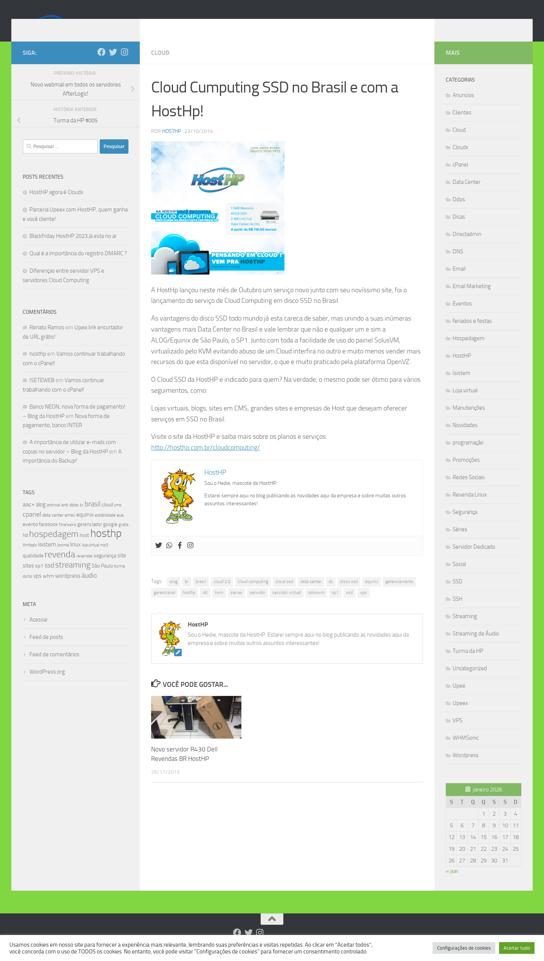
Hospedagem (469, 349)
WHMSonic (466, 749)
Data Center (467, 193)
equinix (371, 592)
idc (205, 603)
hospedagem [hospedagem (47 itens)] (54, 545)
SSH (457, 610)
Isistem (461, 384)
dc (331, 592)
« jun (452, 882)
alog (174, 592)
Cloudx (460, 158)
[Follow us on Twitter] (113, 63)
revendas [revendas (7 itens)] (84, 567)
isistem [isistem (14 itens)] (47, 555)
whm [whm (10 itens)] (48, 587)
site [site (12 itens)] (121, 566)
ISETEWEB (41, 391)
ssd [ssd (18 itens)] (49, 576)
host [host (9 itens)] (84, 546)
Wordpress (466, 766)
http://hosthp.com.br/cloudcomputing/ (205, 459)
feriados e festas (472, 332)
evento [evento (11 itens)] (30, 535)
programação (468, 453)
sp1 (335, 603)
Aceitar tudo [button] (517, 948)
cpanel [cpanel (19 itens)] (32, 525)
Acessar (38, 631)
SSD (457, 592)
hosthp (188, 603)
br (187, 592)
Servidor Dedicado (474, 558)
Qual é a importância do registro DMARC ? (78, 264)
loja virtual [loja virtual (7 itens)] (90, 556)
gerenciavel (164, 603)
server (236, 603)
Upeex (460, 714)
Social (459, 575)
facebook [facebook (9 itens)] (48, 535)
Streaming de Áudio (476, 645)
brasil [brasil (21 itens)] (92, 515)
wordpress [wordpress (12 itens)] (67, 587)
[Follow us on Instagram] (124, 63)
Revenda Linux (470, 506)
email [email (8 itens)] (70, 526)
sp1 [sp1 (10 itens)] (39, 577)
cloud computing (253, 592)
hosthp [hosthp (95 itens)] (106, 544)
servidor (257, 603)
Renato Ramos (46, 338)
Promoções (466, 471)
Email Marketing (472, 297)
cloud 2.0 (221, 592)
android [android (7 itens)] (53, 516)
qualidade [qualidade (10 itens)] (33, 567)
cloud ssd (284, 592)
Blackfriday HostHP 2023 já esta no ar (73, 247)
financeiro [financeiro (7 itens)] (67, 535)
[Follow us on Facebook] (101, 63)
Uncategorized (470, 679)
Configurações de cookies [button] (464, 948)
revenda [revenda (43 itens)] (60, 565)
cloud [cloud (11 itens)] (107, 516)
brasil (201, 592)
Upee (459, 697)
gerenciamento (399, 592)
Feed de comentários (54, 665)
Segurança (465, 523)
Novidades (465, 436)
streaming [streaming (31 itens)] (72, 576)
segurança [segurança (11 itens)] (105, 567)
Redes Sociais (469, 488)
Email (459, 280)
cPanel (460, 176)
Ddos (459, 210)
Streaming (465, 627)
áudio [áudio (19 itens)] (89, 587)
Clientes (462, 123)
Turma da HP (468, 662)
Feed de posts (46, 648)
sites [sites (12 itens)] (28, 577)
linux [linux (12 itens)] (75, 555)
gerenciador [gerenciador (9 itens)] (89, 535)
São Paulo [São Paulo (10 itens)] (102, 577)
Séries (460, 540)
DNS (458, 262)
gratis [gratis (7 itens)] (123, 535)
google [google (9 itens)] (110, 535)
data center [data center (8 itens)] (52, 526)
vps (363, 603)
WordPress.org (47, 683)
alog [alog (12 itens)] (41, 515)
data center (310, 592)
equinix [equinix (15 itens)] (85, 525)
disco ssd (349, 592)
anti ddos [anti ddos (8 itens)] (70, 516)
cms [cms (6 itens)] (117, 516)
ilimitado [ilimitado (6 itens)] (30, 556)
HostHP (171, 142)
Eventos (462, 315)
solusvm (316, 603)
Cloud (160, 64)
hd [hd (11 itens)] (25, 546)
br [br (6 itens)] (81, 516)
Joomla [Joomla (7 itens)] (63, 556)
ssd (349, 603)
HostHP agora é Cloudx (56, 203)
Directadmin (467, 245)
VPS (457, 731)
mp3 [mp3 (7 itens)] (104, 556)
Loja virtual (465, 401)
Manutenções (469, 419)
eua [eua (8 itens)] (120, 526)
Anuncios (463, 106)
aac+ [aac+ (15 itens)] (29, 515)
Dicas (459, 228)
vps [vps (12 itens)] (37, 587)
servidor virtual (286, 603)
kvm (219, 603)
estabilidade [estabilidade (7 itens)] (105, 526)
